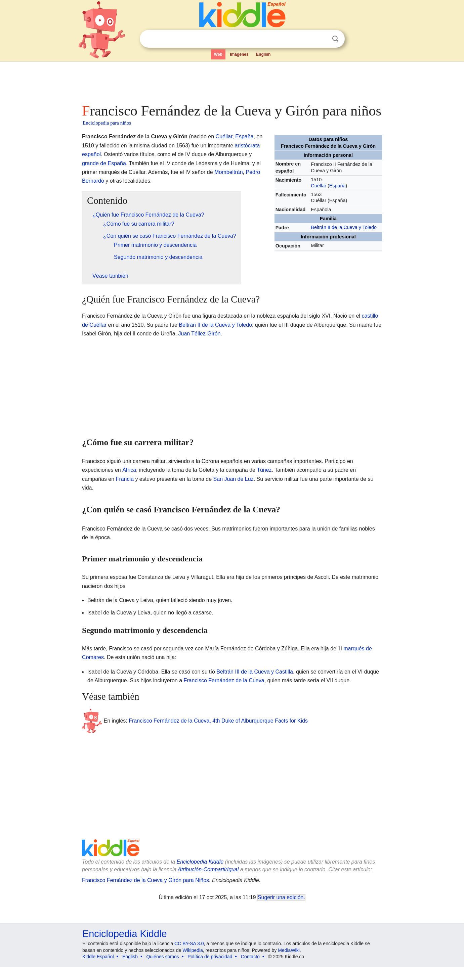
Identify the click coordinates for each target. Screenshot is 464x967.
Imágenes (239, 54)
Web (218, 54)
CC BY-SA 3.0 (189, 943)
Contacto (250, 956)
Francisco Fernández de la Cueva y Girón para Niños (145, 880)
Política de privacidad (209, 956)
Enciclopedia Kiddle (199, 862)
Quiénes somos (162, 956)
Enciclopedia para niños (107, 123)
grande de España (104, 163)
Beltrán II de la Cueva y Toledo (344, 227)
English (263, 54)
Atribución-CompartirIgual (208, 869)
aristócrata (247, 145)
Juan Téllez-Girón (199, 333)
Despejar (321, 39)
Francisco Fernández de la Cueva (224, 680)
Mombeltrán (228, 172)
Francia (125, 479)
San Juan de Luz (233, 479)
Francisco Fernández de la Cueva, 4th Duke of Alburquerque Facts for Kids (218, 721)
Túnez (264, 470)
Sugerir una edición (280, 897)
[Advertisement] (231, 80)
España (337, 185)
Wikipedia (192, 950)
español (91, 154)
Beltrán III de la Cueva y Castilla (254, 672)
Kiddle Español (98, 956)
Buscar (335, 38)
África (129, 470)
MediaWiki (289, 950)
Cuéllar (318, 185)
